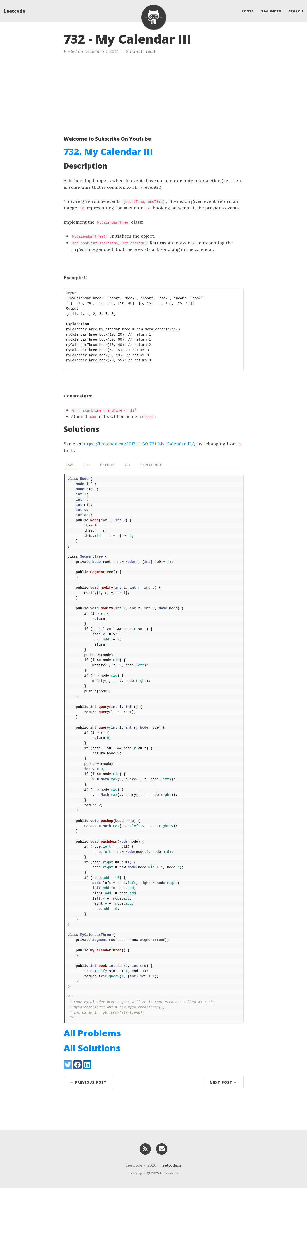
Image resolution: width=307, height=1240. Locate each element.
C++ (87, 465)
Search (296, 11)
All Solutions (92, 1100)
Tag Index (271, 11)
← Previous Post (88, 1134)
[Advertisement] (154, 94)
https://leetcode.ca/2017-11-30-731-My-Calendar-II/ (138, 444)
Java (70, 465)
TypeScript (151, 465)
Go (127, 465)
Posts (248, 11)
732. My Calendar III (108, 152)
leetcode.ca (172, 1217)
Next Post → (223, 1134)
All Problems (92, 1085)
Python (107, 465)
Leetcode (14, 11)
